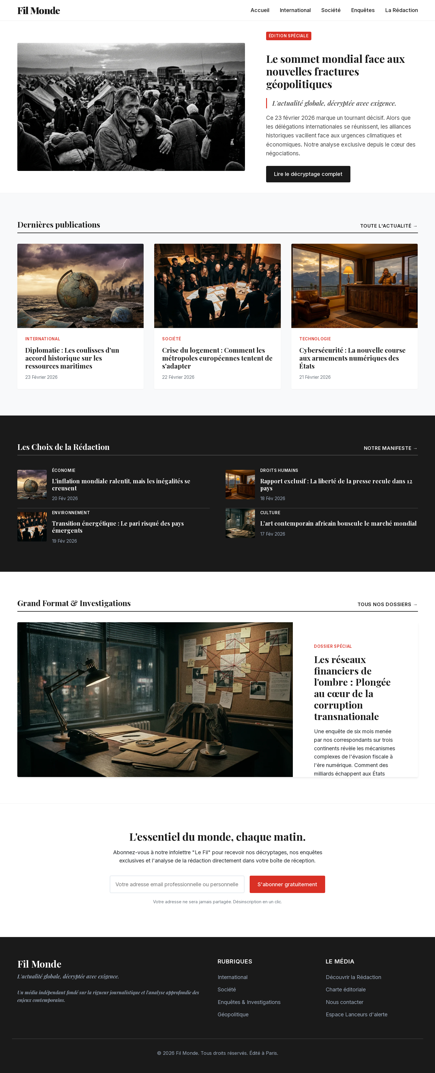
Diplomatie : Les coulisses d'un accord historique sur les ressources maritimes (72, 358)
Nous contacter (344, 1002)
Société (331, 10)
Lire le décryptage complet (308, 174)
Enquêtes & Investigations (249, 1002)
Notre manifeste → (391, 448)
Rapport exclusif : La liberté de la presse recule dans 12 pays (336, 484)
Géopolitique (233, 1014)
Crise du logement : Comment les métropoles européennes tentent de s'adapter (217, 358)
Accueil (260, 10)
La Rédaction (401, 10)
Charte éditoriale (346, 989)
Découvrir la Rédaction (353, 977)
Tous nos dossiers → (387, 604)
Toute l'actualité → (389, 226)
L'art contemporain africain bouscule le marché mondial (338, 523)
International (295, 10)
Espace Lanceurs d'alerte (356, 1014)
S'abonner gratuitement (287, 884)
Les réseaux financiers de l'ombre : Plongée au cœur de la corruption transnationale (352, 687)
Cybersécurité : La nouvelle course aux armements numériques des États (352, 358)
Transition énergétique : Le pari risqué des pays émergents (118, 526)
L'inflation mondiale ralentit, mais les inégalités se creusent (121, 484)
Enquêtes (363, 10)
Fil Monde (38, 10)
